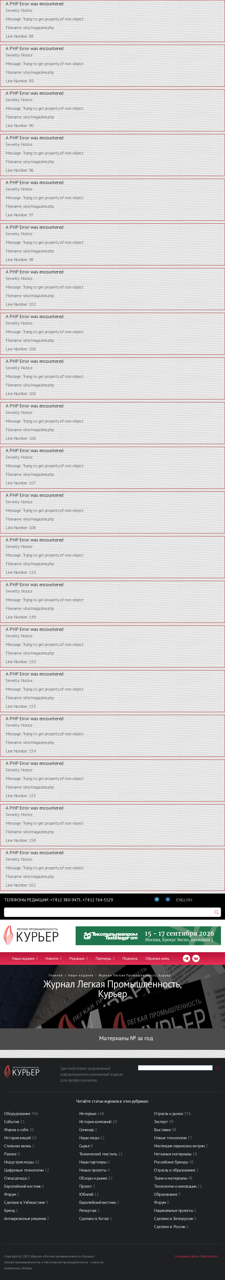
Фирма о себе (16, 1129)
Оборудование (17, 1113)
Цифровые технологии (24, 1170)
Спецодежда (15, 1178)
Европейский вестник (23, 1186)
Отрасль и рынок (169, 1113)
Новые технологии (170, 1137)
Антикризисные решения (25, 1218)
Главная (56, 975)
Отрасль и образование (174, 1170)
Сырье (84, 1145)
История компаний (95, 1121)
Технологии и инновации (175, 1186)
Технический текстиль (98, 1153)
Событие (11, 1121)
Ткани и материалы (171, 1178)
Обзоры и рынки (93, 1178)
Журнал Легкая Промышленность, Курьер (135, 975)
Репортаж (88, 1210)
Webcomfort (208, 1256)
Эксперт (161, 1121)
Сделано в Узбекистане (25, 1202)
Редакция (78, 958)
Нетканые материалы (172, 1153)
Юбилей (86, 1194)
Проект (86, 1186)
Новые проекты (93, 1170)
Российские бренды (171, 1162)
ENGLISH (184, 899)
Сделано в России (169, 1226)
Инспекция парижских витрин (179, 1145)
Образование (166, 1194)
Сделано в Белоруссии (173, 1218)
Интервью (88, 1113)
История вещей (17, 1137)
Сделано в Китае (94, 1218)
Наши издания (24, 958)
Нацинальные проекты (174, 1210)
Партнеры (105, 958)
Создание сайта (186, 1256)
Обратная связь (157, 958)
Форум (10, 1194)
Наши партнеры (93, 1162)
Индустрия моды (19, 1162)
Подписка (129, 958)
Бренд (9, 1210)
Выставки (162, 1129)
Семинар (86, 1129)
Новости (53, 958)
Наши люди (89, 1137)
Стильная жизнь (18, 1145)
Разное (10, 1153)
